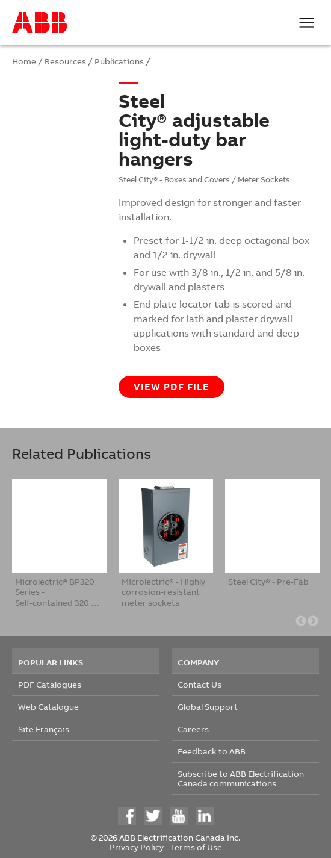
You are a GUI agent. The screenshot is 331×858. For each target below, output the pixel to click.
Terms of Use (196, 847)
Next (313, 621)
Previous (301, 621)
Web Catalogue (48, 706)
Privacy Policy (137, 847)
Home (24, 61)
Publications (119, 61)
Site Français (43, 729)
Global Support (208, 706)
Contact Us (199, 684)
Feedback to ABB (212, 751)
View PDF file (171, 387)
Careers (193, 729)
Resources (65, 61)
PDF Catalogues (49, 684)
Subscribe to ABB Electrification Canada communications (241, 778)
